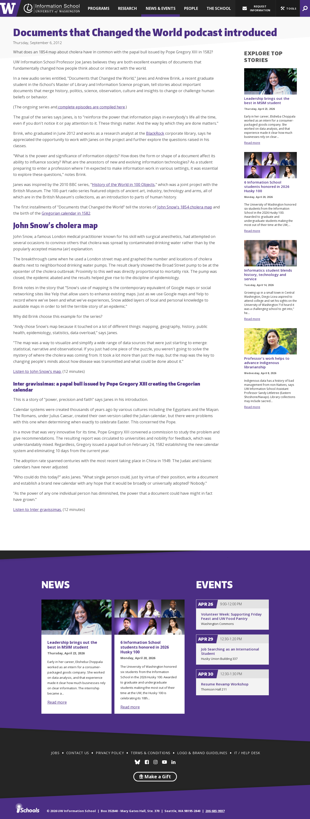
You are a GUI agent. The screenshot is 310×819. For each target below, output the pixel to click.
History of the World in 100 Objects (123, 184)
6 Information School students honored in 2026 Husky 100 (266, 186)
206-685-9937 (215, 811)
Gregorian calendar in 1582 (66, 213)
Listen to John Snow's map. (37, 371)
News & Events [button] (160, 8)
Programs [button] (98, 8)
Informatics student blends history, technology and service (268, 274)
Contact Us (77, 753)
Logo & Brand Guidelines (202, 753)
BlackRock (155, 133)
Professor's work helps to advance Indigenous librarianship (266, 362)
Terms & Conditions (150, 753)
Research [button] (127, 8)
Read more (252, 142)
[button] (287, 8)
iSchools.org (27, 808)
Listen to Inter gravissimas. (37, 509)
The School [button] (219, 8)
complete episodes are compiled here (91, 107)
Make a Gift (155, 777)
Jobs (55, 753)
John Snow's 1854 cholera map (184, 207)
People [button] (191, 8)
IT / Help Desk (247, 753)
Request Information (256, 8)
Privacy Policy (110, 753)
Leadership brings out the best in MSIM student (266, 100)
